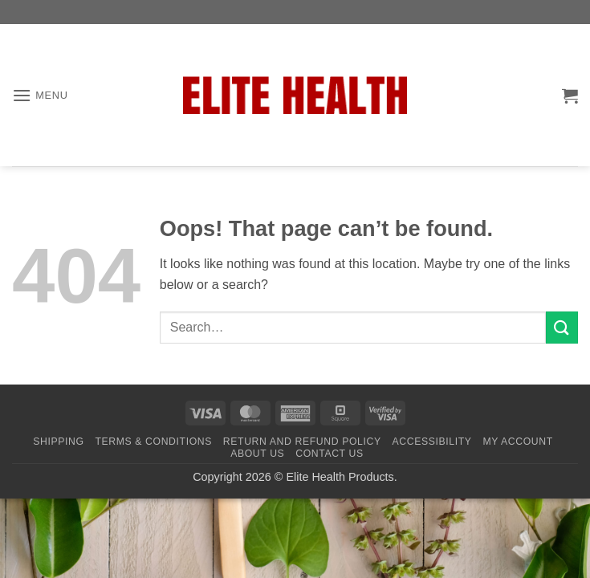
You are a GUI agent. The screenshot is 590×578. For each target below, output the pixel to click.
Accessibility (432, 441)
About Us (257, 453)
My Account (517, 441)
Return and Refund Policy (302, 441)
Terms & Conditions (153, 441)
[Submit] (562, 327)
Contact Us (329, 453)
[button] (40, 95)
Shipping (58, 441)
